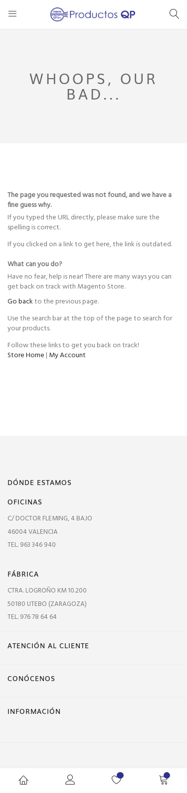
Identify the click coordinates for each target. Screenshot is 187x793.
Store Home (25, 355)
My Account (67, 355)
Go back (20, 301)
